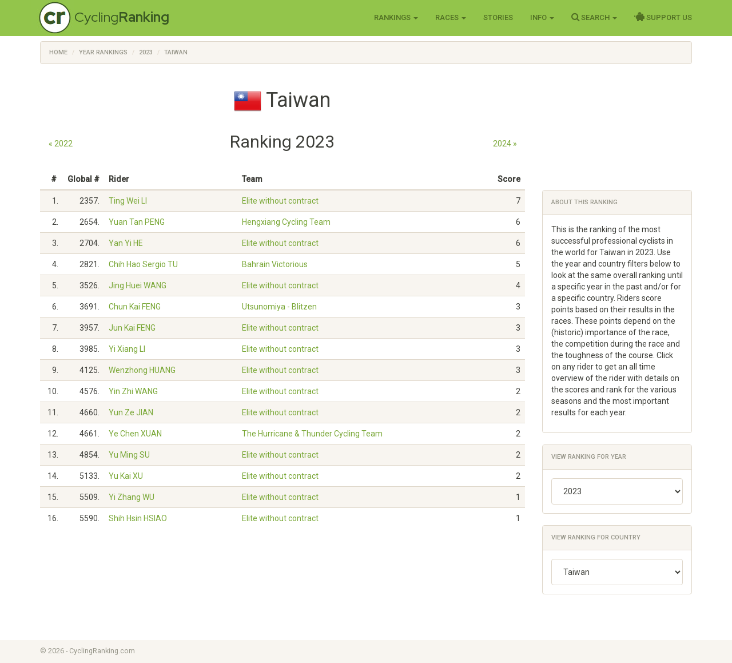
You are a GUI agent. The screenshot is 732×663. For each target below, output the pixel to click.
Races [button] (450, 17)
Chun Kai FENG (135, 306)
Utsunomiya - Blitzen (279, 306)
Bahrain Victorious (275, 264)
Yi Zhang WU (131, 497)
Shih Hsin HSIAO (138, 518)
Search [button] (594, 17)
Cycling (121, 17)
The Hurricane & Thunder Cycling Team (312, 433)
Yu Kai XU (126, 476)
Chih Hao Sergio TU (143, 264)
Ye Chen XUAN (135, 433)
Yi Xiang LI (127, 349)
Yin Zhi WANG (133, 391)
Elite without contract (280, 200)
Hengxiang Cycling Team (286, 222)
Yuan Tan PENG (137, 222)
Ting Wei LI (128, 200)
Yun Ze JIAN (131, 412)
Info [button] (542, 17)
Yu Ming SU (129, 454)
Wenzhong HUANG (142, 370)
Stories (498, 17)
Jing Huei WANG (137, 285)
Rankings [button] (396, 17)
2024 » (505, 143)
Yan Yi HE (126, 243)
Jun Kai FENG (132, 327)
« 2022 (61, 143)
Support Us (663, 17)
